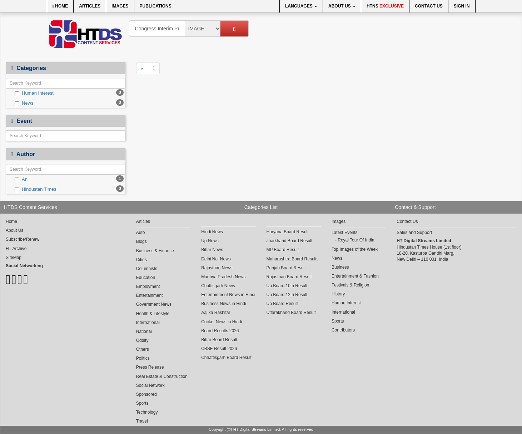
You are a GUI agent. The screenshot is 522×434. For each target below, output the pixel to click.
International (148, 322)
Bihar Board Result (219, 339)
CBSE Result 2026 (219, 348)
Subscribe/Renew (22, 239)
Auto (140, 232)
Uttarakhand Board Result (291, 312)
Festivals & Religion (350, 285)
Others (142, 349)
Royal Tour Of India (356, 240)
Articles (89, 6)
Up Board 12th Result (287, 294)
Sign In (462, 6)
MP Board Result (283, 249)
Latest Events (345, 232)
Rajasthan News (216, 267)
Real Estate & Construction (162, 376)
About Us (342, 6)
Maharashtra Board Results (293, 258)
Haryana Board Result (288, 231)
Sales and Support (414, 232)
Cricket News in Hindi (221, 321)
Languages (301, 6)
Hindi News (212, 231)
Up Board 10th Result (287, 285)
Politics (143, 358)
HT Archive (16, 248)
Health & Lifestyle (152, 313)
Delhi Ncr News (216, 258)
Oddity (142, 340)
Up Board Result (282, 303)
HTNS (385, 6)
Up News (210, 240)
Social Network (150, 385)
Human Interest (34, 93)
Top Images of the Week (355, 249)
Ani (22, 179)
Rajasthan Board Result (289, 276)
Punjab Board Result (286, 267)
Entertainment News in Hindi (228, 294)
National (144, 331)
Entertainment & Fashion (355, 276)
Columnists (146, 268)
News (24, 103)
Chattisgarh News (218, 285)
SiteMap (13, 257)
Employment (148, 286)
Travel (142, 421)
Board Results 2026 (220, 330)
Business (340, 267)
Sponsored (146, 394)
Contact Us (429, 6)
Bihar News (212, 249)
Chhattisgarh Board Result (226, 357)
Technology (147, 412)
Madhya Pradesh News (223, 276)
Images (119, 6)
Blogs (141, 241)
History (338, 293)
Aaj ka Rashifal (215, 312)
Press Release (150, 367)
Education (145, 277)
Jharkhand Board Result (290, 240)
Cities (141, 259)
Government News (153, 304)
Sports (142, 403)
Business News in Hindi (223, 303)
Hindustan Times (35, 189)
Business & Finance (155, 250)
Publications (155, 6)
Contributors (343, 330)
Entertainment (149, 295)
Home (60, 6)
